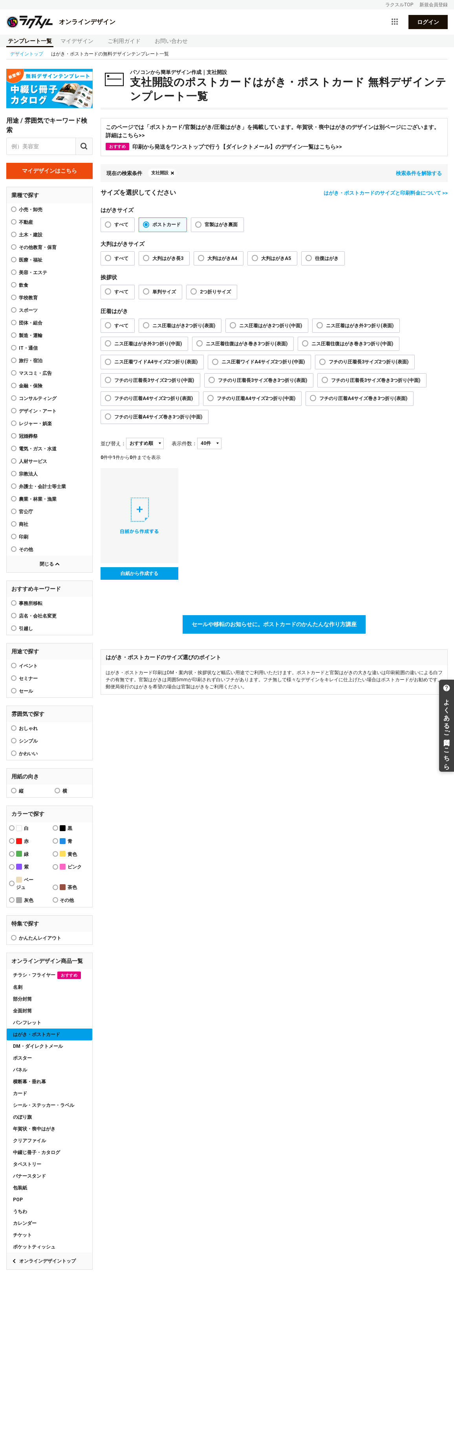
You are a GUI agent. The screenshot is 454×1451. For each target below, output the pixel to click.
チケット (22, 1235)
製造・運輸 (30, 335)
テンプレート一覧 (30, 41)
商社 (23, 524)
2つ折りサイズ (215, 292)
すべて (121, 224)
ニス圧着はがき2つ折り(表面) (183, 325)
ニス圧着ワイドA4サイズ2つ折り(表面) (156, 362)
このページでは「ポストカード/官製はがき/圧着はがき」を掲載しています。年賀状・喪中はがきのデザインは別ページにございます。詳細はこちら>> (272, 131)
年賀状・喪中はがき (34, 1129)
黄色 (68, 854)
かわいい (28, 753)
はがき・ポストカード (36, 1034)
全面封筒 (22, 1011)
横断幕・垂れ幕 (29, 1081)
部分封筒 (22, 999)
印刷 (23, 537)
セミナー (28, 678)
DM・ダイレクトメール (38, 1046)
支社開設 (159, 172)
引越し (26, 628)
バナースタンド (29, 1176)
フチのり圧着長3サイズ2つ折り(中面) (154, 380)
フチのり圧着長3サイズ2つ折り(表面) (368, 362)
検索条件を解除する (419, 173)
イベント (28, 666)
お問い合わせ (171, 41)
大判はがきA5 (276, 258)
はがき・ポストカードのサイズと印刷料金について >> (386, 193)
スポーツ (28, 310)
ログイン (428, 22)
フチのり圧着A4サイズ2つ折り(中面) (256, 398)
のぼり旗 (22, 1117)
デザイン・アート (38, 411)
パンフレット (27, 1022)
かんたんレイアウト (40, 938)
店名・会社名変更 (38, 616)
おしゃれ (28, 728)
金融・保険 (30, 386)
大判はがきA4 (222, 258)
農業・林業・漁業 (38, 499)
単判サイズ (164, 292)
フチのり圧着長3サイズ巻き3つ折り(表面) (262, 380)
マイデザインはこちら (49, 171)
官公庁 (26, 511)
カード (20, 1093)
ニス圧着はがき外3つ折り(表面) (360, 325)
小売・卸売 (30, 209)
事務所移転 (30, 603)
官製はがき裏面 (221, 224)
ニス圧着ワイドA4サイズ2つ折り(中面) (263, 362)
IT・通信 (28, 348)
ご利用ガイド (124, 41)
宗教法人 (28, 474)
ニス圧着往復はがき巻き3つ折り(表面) (246, 344)
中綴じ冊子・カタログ (36, 1152)
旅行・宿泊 (30, 360)
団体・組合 (30, 323)
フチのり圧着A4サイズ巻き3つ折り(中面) (158, 417)
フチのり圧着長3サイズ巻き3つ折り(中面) (375, 380)
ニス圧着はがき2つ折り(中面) (270, 325)
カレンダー (25, 1223)
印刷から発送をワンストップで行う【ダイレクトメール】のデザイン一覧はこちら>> (224, 146)
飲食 (23, 285)
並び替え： (113, 443)
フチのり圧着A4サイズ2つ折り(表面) (153, 398)
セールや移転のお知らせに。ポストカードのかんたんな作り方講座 (274, 624)
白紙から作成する (139, 573)
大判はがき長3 (167, 258)
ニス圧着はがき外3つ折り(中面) (148, 344)
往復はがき (327, 258)
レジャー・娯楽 (35, 423)
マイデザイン (76, 41)
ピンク (71, 867)
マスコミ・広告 (35, 373)
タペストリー (27, 1164)
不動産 (26, 222)
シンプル (28, 741)
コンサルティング (38, 398)
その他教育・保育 (38, 247)
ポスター (22, 1058)
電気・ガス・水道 (38, 449)
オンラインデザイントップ (47, 1261)
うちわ (20, 1211)
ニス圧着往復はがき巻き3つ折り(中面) (352, 344)
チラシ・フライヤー (47, 975)
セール (26, 691)
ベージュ (24, 883)
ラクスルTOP (399, 4)
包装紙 (20, 1188)
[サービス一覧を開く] (395, 22)
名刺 (17, 987)
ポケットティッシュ (34, 1247)
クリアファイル (29, 1140)
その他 (26, 549)
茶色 (68, 887)
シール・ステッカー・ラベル (43, 1105)
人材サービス (33, 461)
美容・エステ (33, 272)
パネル (20, 1070)
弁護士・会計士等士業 (42, 486)
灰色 (24, 900)
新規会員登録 (433, 4)
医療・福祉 (30, 260)
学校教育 (28, 298)
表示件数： (184, 443)
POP (18, 1199)
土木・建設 (30, 235)
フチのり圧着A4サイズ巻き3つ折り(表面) (363, 398)
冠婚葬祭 (28, 436)
